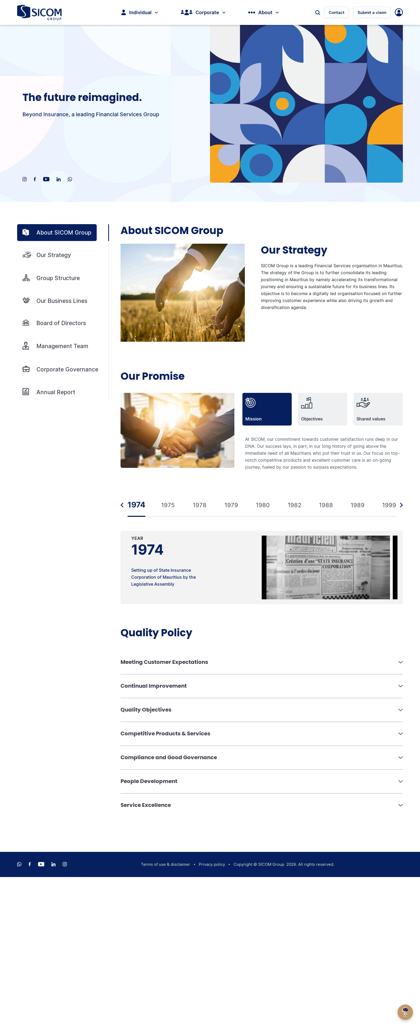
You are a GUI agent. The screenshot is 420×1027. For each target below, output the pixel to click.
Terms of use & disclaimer (165, 864)
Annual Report (48, 392)
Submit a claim (372, 12)
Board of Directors (54, 323)
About (263, 12)
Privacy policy (212, 864)
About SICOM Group (56, 232)
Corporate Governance (60, 369)
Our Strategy (46, 255)
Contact (336, 12)
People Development (149, 781)
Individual (139, 12)
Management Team (55, 346)
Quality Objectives (146, 709)
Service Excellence (146, 805)
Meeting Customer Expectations (164, 662)
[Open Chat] (405, 1012)
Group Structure (51, 278)
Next (401, 505)
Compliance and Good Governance (169, 757)
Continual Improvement (154, 686)
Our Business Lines (54, 300)
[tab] (267, 409)
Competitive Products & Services (165, 733)
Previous (122, 505)
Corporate (203, 12)
